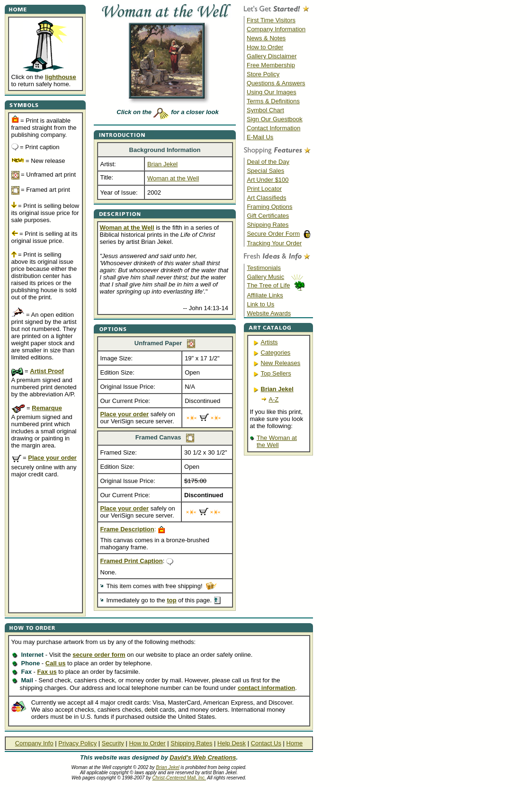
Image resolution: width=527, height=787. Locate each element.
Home (294, 743)
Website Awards (269, 313)
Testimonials (264, 267)
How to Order (265, 47)
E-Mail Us (260, 137)
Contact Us (266, 743)
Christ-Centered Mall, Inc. (179, 777)
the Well (268, 444)
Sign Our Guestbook (275, 119)
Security (113, 743)
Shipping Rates (267, 224)
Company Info (34, 743)
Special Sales (265, 170)
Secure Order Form (273, 233)
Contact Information (273, 128)
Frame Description (127, 529)
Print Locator (264, 188)
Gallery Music (265, 276)
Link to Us (260, 304)
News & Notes (266, 38)
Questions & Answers (276, 83)
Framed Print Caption (131, 560)
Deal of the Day (268, 161)
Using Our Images (271, 92)
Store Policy (263, 74)
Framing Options (269, 206)
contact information (266, 687)
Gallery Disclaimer (271, 56)
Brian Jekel (167, 767)
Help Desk (231, 743)
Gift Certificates (268, 215)
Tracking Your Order (274, 243)
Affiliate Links (265, 295)
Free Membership (271, 65)
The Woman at (277, 437)
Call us (55, 663)
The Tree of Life (268, 285)
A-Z (274, 399)
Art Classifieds (266, 197)
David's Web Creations (203, 757)
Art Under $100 (267, 179)
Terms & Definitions (273, 101)
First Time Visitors (271, 20)
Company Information (276, 29)
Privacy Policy (77, 743)
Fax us (46, 671)
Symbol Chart (265, 110)
